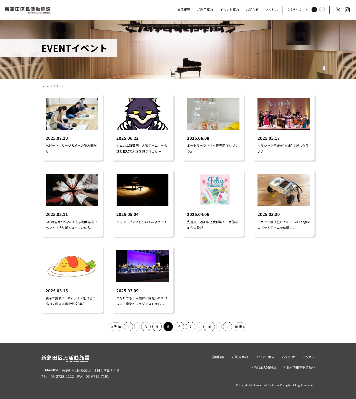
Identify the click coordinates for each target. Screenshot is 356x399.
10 (209, 326)
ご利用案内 (205, 9)
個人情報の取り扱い (300, 367)
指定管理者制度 (265, 367)
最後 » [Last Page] (240, 326)
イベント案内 (229, 9)
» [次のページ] (228, 326)
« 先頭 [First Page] (116, 326)
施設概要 (183, 9)
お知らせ (252, 9)
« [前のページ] (128, 326)
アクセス (271, 9)
